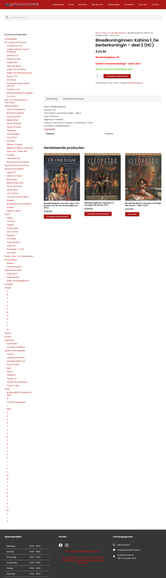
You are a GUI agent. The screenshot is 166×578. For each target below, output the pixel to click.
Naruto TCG (12, 76)
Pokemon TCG (13, 89)
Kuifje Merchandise (13, 270)
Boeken (10, 263)
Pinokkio (10, 155)
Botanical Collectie (15, 113)
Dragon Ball (12, 62)
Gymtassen (12, 343)
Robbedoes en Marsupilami (19, 203)
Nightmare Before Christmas (20, 148)
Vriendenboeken (14, 266)
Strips (104, 33)
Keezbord (11, 375)
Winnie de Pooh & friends (18, 162)
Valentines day (13, 158)
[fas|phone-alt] (115, 545)
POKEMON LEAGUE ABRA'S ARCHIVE (18, 84)
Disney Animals (13, 116)
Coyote (10, 354)
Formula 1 (11, 221)
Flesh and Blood (14, 66)
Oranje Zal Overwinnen (17, 382)
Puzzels (8, 336)
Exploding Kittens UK (16, 361)
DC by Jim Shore (14, 186)
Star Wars (11, 252)
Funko (7, 214)
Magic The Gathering (16, 69)
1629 (9, 409)
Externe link (49, 129)
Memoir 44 (12, 378)
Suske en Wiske (14, 210)
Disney (10, 218)
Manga (8, 287)
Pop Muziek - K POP (15, 249)
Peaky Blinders (13, 242)
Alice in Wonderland (16, 109)
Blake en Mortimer (15, 183)
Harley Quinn (12, 228)
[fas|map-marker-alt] (115, 556)
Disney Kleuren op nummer (17, 165)
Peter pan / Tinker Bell (17, 151)
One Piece (11, 80)
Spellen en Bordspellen (15, 350)
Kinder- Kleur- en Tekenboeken (19, 256)
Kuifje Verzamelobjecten (18, 280)
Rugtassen (9, 340)
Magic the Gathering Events (19, 73)
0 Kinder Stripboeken (16, 402)
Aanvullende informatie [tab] (73, 99)
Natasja (10, 200)
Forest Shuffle (13, 364)
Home (98, 33)
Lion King (11, 141)
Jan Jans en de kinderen (18, 197)
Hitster (10, 371)
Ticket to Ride (13, 385)
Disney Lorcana (14, 59)
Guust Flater (12, 190)
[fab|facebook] (60, 545)
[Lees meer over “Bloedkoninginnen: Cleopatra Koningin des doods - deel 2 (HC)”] (132, 214)
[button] (57, 217)
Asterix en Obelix (14, 176)
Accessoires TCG (14, 45)
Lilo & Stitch (12, 137)
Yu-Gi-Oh (11, 96)
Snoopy (10, 207)
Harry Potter (12, 193)
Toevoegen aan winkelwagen (117, 76)
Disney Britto (12, 120)
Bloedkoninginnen (118, 33)
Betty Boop (12, 179)
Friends (10, 225)
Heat (9, 368)
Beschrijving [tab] (52, 99)
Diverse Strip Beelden (14, 169)
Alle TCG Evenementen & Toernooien (16, 101)
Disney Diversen (14, 123)
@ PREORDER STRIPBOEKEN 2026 (19, 393)
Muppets (11, 235)
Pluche (8, 333)
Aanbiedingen (11, 39)
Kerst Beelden (13, 134)
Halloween (11, 130)
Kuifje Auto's (12, 273)
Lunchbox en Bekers (16, 347)
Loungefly (9, 284)
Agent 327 (11, 172)
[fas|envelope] (115, 550)
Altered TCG (12, 55)
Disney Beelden (11, 106)
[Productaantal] (99, 76)
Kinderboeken (11, 259)
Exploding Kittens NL (16, 357)
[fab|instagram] (66, 545)
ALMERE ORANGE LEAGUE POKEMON (18, 50)
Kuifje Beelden (13, 277)
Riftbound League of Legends (20, 93)
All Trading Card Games (15, 42)
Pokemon (11, 245)
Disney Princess (14, 127)
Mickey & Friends (14, 144)
